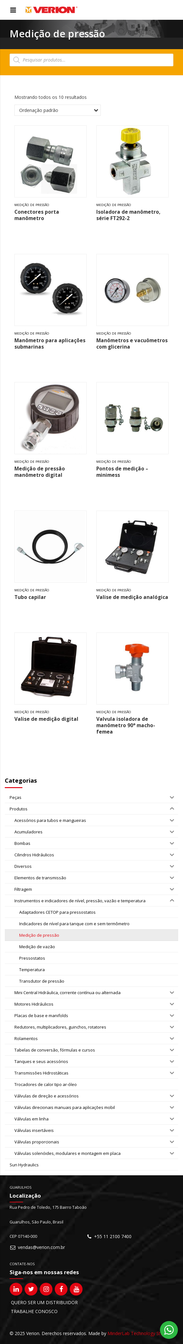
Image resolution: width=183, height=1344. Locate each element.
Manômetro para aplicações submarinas (49, 343)
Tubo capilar (30, 597)
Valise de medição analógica (132, 597)
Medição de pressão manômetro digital (39, 471)
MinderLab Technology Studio (138, 1333)
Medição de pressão (31, 205)
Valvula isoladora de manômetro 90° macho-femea (125, 725)
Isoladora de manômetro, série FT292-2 (128, 215)
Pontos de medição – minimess (122, 471)
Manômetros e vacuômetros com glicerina (132, 343)
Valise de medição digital (46, 719)
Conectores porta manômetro (36, 215)
